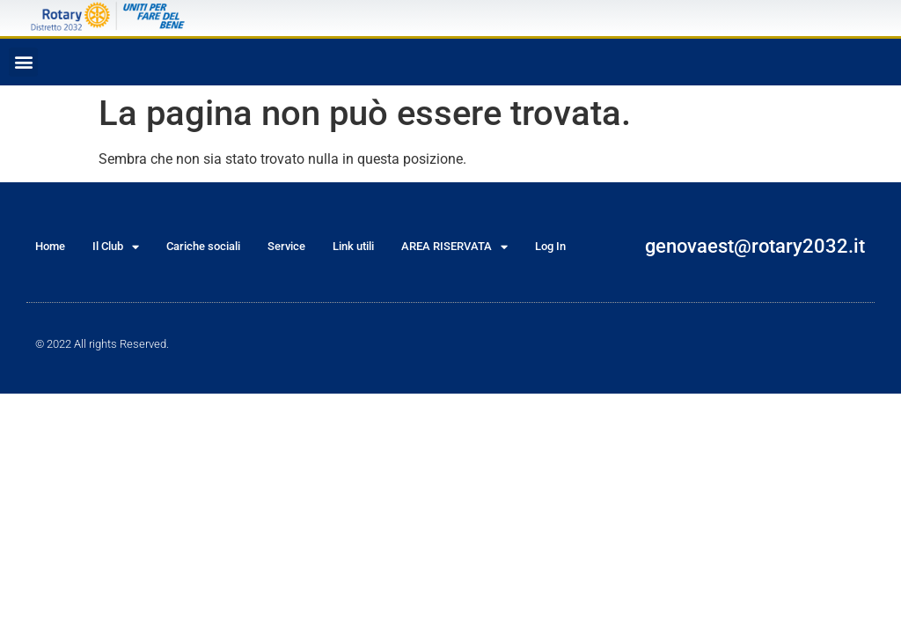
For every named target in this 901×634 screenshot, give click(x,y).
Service (286, 246)
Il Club (115, 247)
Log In (550, 246)
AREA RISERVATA (454, 247)
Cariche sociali (203, 246)
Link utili (353, 246)
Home (50, 246)
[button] (23, 62)
